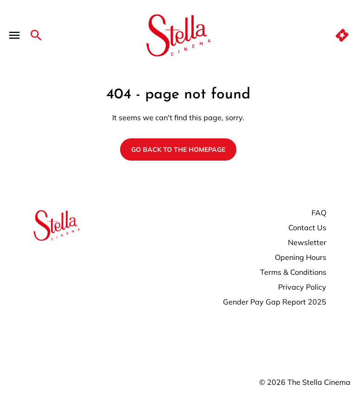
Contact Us (307, 227)
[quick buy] (342, 35)
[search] (36, 35)
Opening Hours (300, 257)
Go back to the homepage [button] (178, 149)
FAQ (319, 212)
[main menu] (14, 35)
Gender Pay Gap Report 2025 (274, 301)
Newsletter (307, 242)
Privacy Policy (302, 287)
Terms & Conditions (293, 272)
